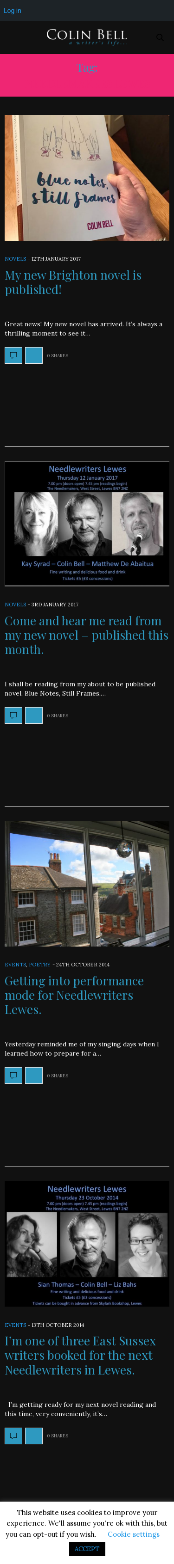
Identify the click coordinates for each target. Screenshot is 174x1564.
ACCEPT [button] (87, 1549)
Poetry (40, 964)
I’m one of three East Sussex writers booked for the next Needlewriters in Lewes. (80, 1354)
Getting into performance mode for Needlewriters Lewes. (74, 994)
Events (15, 964)
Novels (15, 259)
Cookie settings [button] (134, 1534)
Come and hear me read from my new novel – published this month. (86, 634)
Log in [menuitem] (12, 10)
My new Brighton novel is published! (73, 282)
